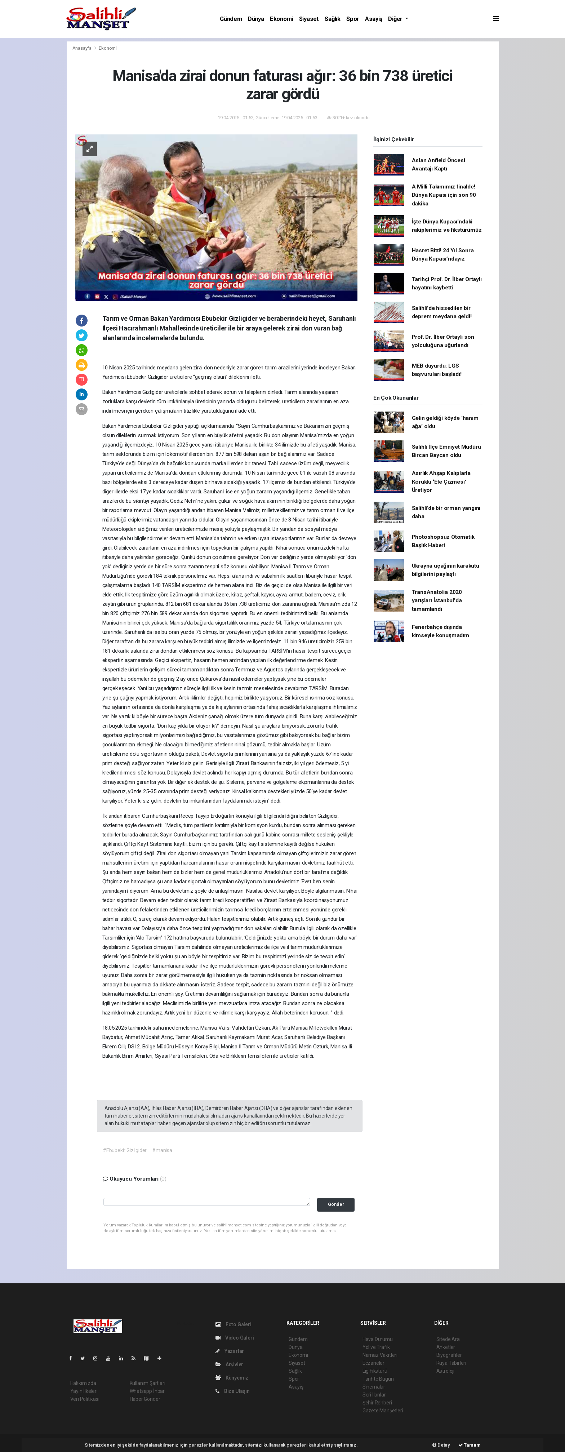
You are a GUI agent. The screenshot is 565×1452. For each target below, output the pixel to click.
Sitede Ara (448, 1339)
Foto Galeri (233, 1324)
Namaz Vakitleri (379, 1355)
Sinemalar (373, 1387)
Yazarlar (229, 1351)
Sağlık (333, 18)
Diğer (396, 18)
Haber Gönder (145, 1399)
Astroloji (445, 1371)
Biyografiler (449, 1355)
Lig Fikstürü (374, 1371)
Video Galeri (234, 1338)
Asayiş (373, 18)
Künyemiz (231, 1378)
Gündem (231, 18)
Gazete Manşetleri (382, 1410)
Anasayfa (82, 48)
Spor (352, 18)
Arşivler (229, 1364)
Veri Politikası (84, 1399)
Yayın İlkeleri (84, 1391)
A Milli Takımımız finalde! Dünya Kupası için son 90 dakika (444, 195)
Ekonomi (281, 18)
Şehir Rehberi (377, 1403)
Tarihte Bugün (378, 1379)
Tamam (469, 1445)
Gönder (336, 1204)
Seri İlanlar (374, 1395)
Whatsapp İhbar (147, 1391)
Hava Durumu (377, 1339)
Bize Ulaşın (232, 1391)
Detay (441, 1445)
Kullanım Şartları (147, 1383)
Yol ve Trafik (376, 1347)
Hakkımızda (83, 1383)
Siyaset (309, 18)
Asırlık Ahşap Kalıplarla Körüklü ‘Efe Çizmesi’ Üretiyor (441, 481)
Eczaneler (373, 1363)
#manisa (162, 1150)
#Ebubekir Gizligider (125, 1150)
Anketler (445, 1347)
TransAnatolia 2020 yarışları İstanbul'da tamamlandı (437, 600)
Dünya (256, 18)
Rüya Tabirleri (451, 1363)
